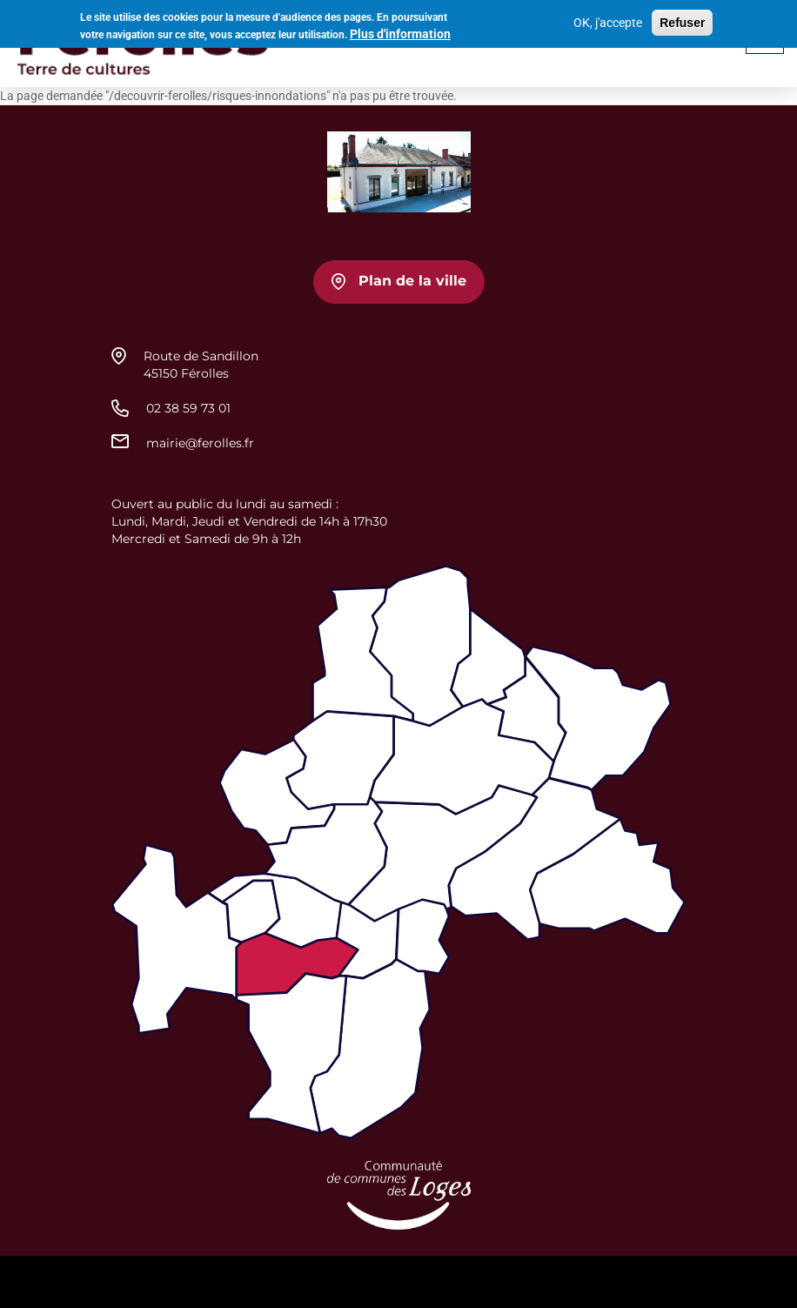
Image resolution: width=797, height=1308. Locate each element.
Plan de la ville (412, 280)
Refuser (682, 20)
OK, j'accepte (607, 20)
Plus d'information (400, 31)
